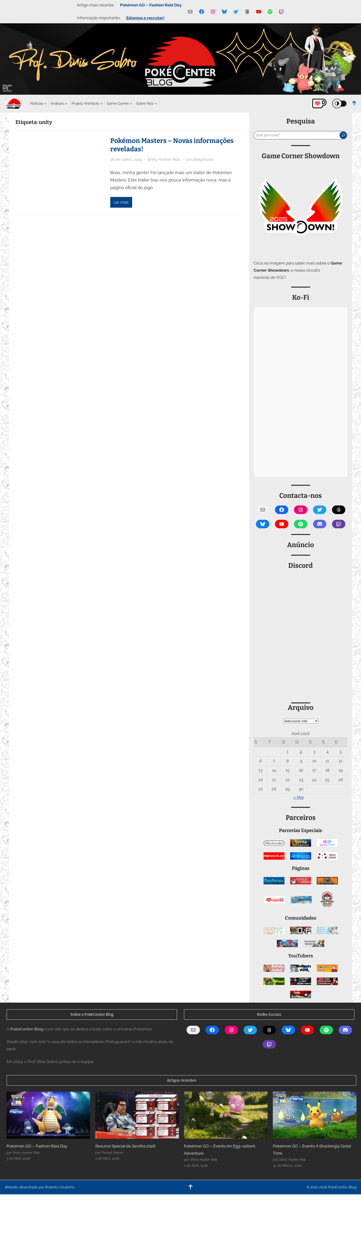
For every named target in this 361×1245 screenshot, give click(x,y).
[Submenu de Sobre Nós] (144, 103)
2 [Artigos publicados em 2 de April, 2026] (301, 751)
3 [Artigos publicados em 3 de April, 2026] (314, 751)
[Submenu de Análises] (57, 103)
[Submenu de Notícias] (36, 103)
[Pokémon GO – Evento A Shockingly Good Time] (314, 1115)
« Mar (299, 797)
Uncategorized (199, 159)
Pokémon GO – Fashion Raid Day (151, 5)
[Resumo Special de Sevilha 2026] (137, 1115)
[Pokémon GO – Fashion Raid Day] (48, 1115)
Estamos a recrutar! (145, 17)
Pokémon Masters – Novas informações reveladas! (172, 145)
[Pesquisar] (343, 135)
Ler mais (121, 202)
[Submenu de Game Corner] (118, 103)
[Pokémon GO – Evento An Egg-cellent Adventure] (226, 1115)
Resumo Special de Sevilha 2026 (125, 1146)
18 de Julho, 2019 (126, 159)
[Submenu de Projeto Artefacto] (85, 103)
